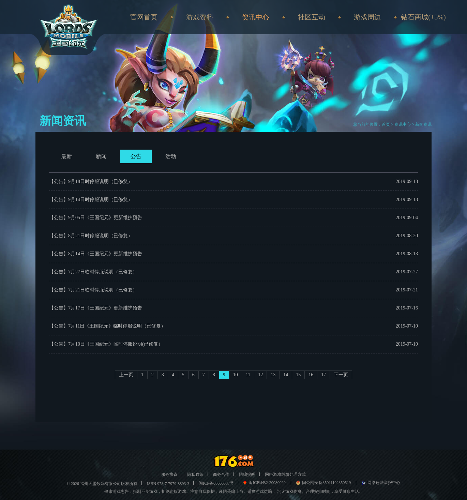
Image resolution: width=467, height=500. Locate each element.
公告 (136, 156)
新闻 (101, 156)
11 (248, 374)
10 (235, 374)
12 (260, 374)
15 (298, 374)
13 (273, 374)
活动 (170, 156)
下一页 (341, 374)
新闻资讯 (423, 124)
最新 (66, 156)
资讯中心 (402, 124)
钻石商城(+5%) (423, 17)
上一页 (126, 374)
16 (310, 374)
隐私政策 (195, 474)
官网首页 (143, 17)
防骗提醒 (247, 474)
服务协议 (169, 474)
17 (323, 374)
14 (285, 374)
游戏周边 (367, 17)
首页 (386, 124)
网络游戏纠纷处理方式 (285, 474)
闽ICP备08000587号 (216, 483)
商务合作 (221, 474)
